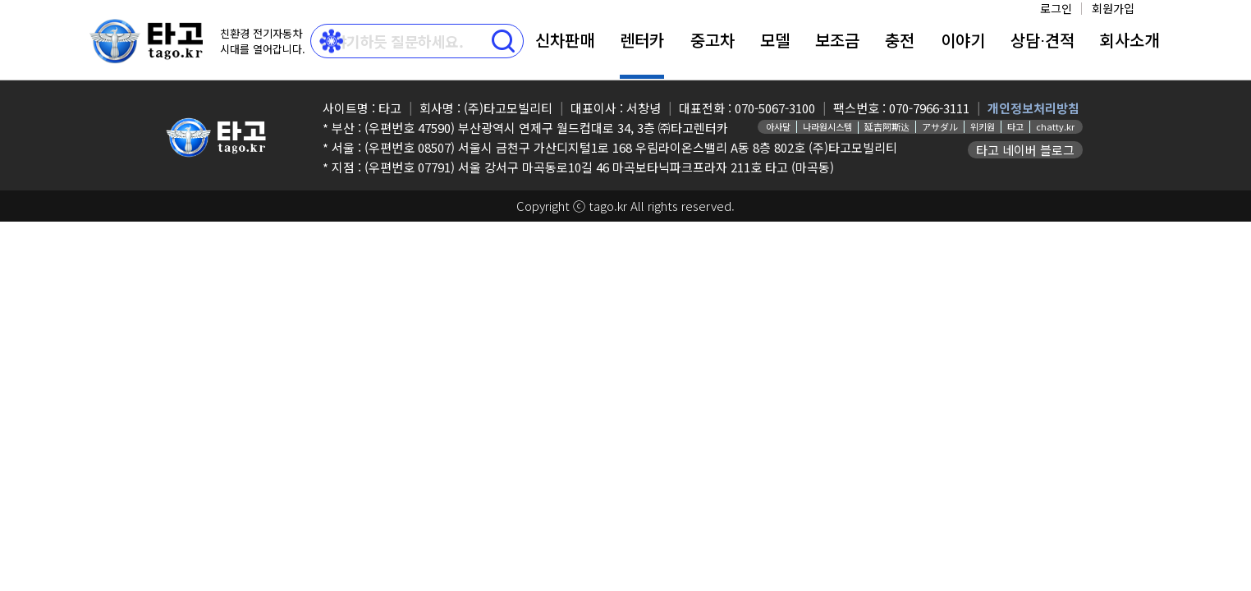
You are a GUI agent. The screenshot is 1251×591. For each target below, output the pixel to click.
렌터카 (642, 40)
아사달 (778, 126)
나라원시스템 (827, 126)
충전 (899, 40)
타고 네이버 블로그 (1025, 149)
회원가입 (1113, 8)
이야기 (963, 40)
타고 (1015, 126)
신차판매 (564, 40)
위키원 (982, 126)
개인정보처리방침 (1033, 108)
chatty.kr (1055, 126)
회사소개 (1129, 40)
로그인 (1056, 8)
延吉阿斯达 (887, 126)
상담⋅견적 (1042, 40)
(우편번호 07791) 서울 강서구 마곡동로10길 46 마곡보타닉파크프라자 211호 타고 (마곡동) (599, 167)
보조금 (837, 40)
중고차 (712, 40)
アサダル (940, 126)
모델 (775, 40)
